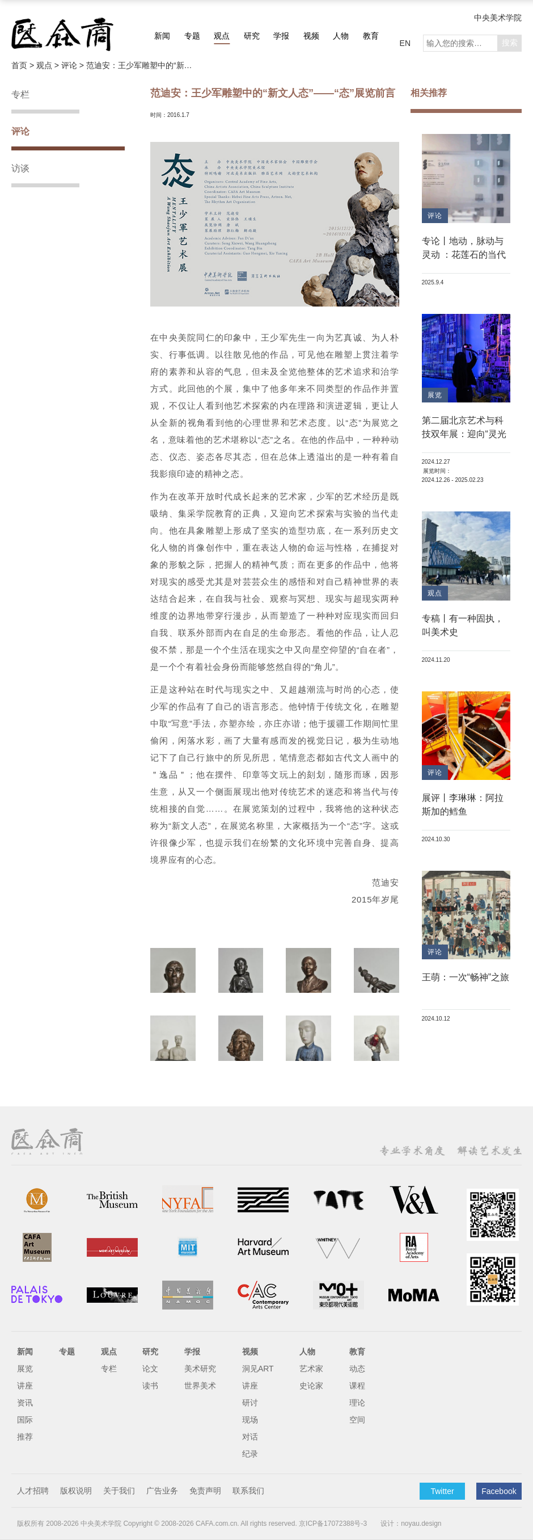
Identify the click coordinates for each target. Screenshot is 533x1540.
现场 (250, 1419)
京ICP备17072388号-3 (333, 1524)
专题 (192, 35)
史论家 (311, 1385)
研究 (252, 35)
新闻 (162, 35)
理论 (357, 1402)
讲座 (25, 1385)
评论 (20, 131)
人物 (341, 35)
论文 (150, 1368)
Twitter (442, 1491)
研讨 (250, 1402)
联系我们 (248, 1490)
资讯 (25, 1402)
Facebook (498, 1491)
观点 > (48, 65)
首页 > (23, 65)
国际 (25, 1419)
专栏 (20, 94)
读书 (150, 1385)
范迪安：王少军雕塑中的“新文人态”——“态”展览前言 (143, 65)
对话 (250, 1436)
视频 (311, 35)
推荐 (25, 1436)
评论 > (73, 65)
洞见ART (258, 1368)
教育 (371, 35)
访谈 (20, 168)
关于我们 (119, 1490)
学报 (281, 35)
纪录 (250, 1453)
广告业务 (162, 1490)
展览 (25, 1368)
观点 (222, 35)
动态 (357, 1368)
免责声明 (205, 1490)
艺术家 (311, 1368)
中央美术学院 (498, 17)
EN (405, 43)
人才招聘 (33, 1490)
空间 (357, 1419)
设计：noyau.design (410, 1524)
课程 (357, 1385)
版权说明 (76, 1490)
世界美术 (200, 1385)
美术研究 (200, 1368)
